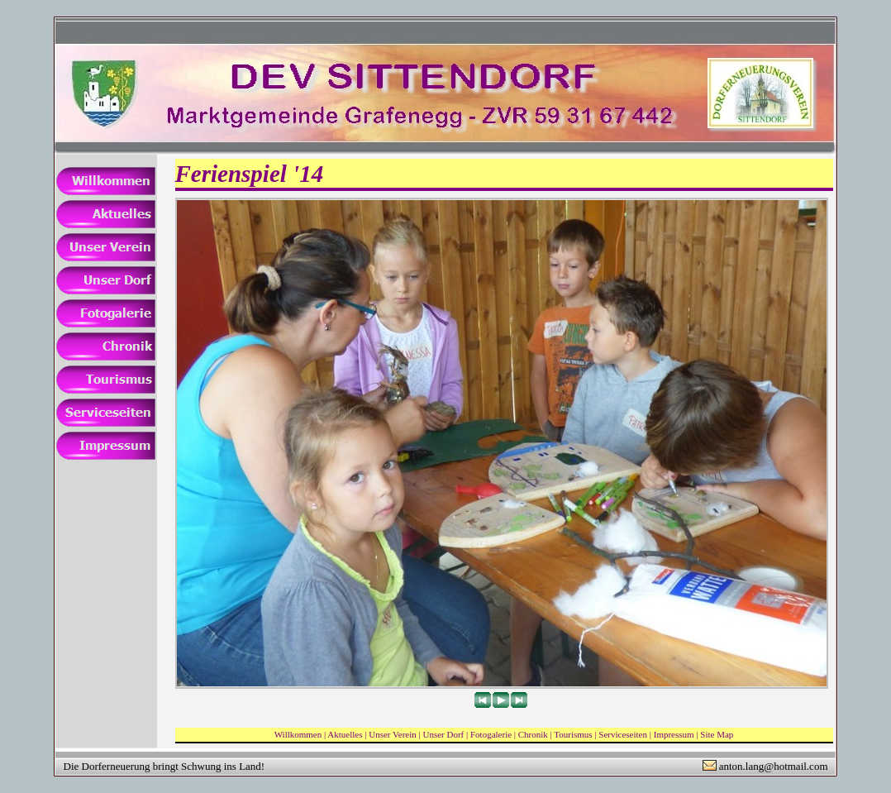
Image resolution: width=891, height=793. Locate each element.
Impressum (674, 734)
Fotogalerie (491, 734)
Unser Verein (393, 734)
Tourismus (573, 734)
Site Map (716, 734)
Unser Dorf (443, 734)
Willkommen (298, 734)
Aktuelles (344, 734)
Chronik (533, 734)
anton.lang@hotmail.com (773, 766)
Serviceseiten (622, 734)
